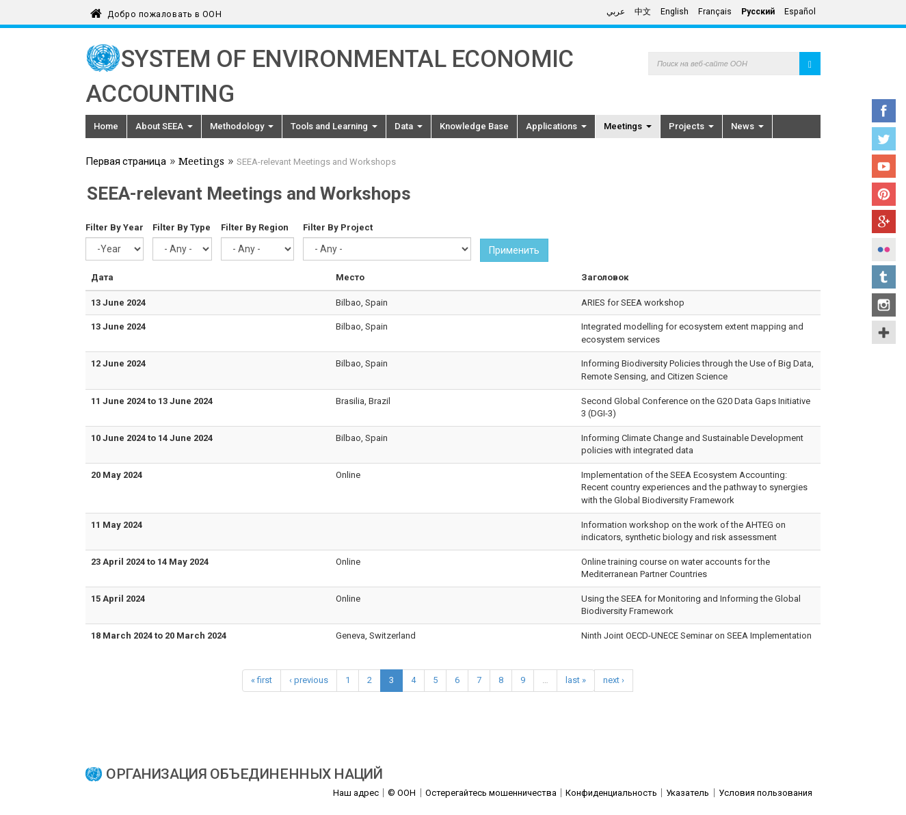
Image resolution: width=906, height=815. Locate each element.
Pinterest (884, 194)
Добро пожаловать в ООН (164, 12)
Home (106, 126)
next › (613, 680)
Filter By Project (338, 227)
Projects (691, 126)
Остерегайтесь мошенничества (491, 792)
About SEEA (164, 126)
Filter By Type (181, 227)
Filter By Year (114, 227)
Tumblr (884, 277)
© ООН (402, 792)
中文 (643, 11)
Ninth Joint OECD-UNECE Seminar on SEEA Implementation (696, 635)
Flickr (884, 249)
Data (409, 126)
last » (575, 680)
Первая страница (125, 163)
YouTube (884, 166)
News (747, 126)
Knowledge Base (474, 126)
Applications (556, 126)
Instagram (884, 305)
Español (800, 11)
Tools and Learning (334, 126)
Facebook (884, 110)
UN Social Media (884, 332)
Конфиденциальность (611, 792)
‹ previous (308, 680)
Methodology (242, 126)
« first (261, 680)
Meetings (628, 126)
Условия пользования (765, 792)
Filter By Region (255, 227)
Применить (514, 250)
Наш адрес (356, 792)
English (675, 11)
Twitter (884, 138)
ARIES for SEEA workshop (632, 302)
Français (715, 11)
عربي (616, 11)
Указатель (687, 792)
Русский (758, 11)
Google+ (884, 221)
